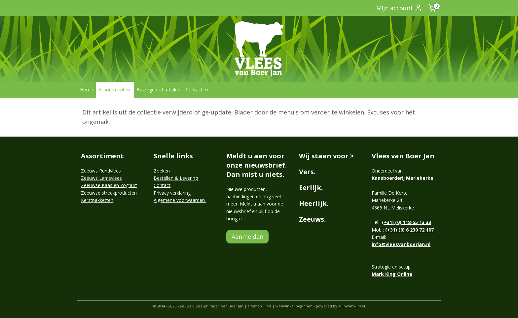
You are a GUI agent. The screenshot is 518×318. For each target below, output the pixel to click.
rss (268, 305)
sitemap (255, 305)
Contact (197, 89)
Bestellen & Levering (176, 178)
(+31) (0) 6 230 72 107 (409, 230)
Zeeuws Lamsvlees (101, 178)
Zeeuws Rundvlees (101, 171)
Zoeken (162, 171)
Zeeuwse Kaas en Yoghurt (109, 185)
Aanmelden (247, 236)
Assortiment (114, 89)
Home (86, 89)
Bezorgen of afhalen (158, 89)
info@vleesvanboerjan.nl (401, 244)
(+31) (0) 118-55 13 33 (406, 222)
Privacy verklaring (172, 193)
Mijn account (399, 8)
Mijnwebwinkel (351, 305)
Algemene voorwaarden (180, 200)
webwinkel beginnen (294, 305)
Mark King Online (392, 274)
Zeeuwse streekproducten (109, 193)
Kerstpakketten (97, 200)
